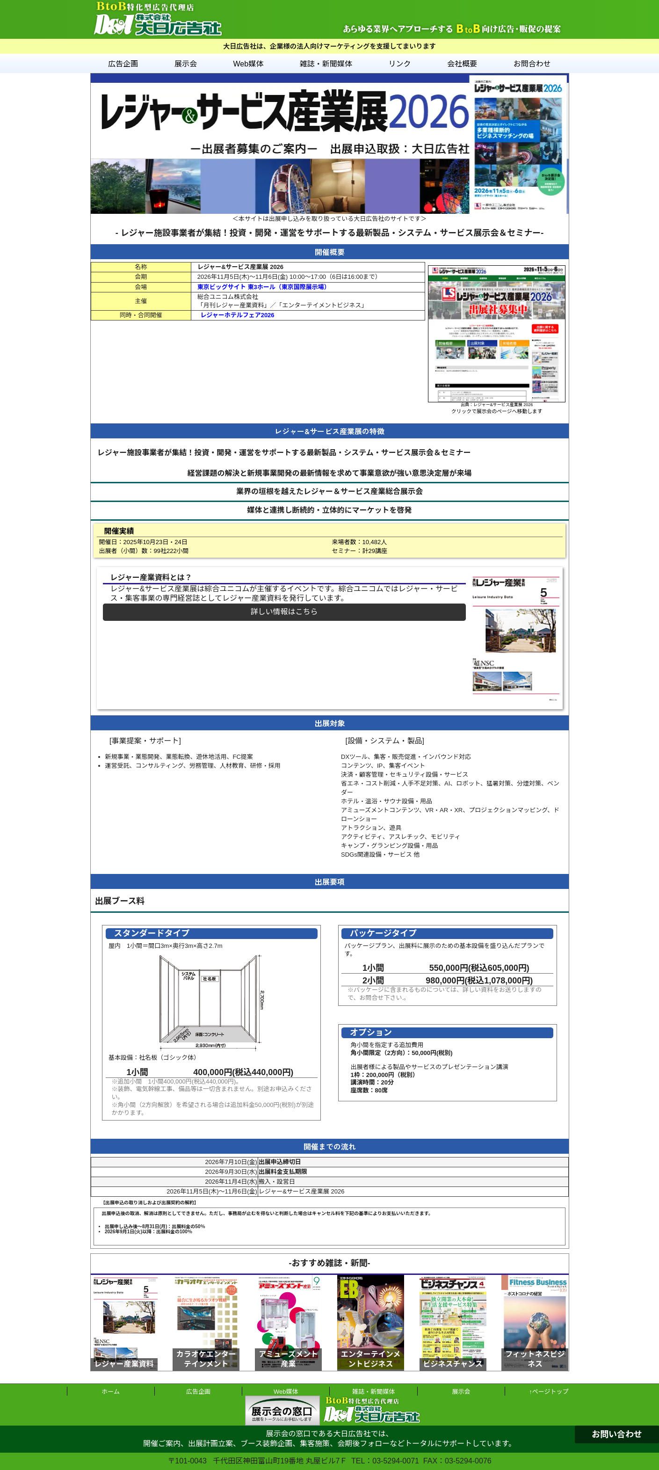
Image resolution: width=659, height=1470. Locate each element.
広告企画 (123, 64)
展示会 (185, 64)
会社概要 (462, 64)
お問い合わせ (617, 1434)
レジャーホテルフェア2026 (237, 315)
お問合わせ (532, 64)
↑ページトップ (548, 1391)
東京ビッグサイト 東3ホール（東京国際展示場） (263, 287)
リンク (399, 64)
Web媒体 (248, 64)
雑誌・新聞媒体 (326, 64)
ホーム (110, 1391)
